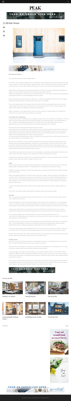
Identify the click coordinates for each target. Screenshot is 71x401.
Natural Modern (30, 296)
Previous (5, 326)
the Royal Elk (52, 296)
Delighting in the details (33, 317)
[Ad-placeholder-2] (59, 342)
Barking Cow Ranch (8, 296)
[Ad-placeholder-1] (59, 370)
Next (67, 326)
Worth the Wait (53, 317)
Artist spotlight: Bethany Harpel (10, 318)
